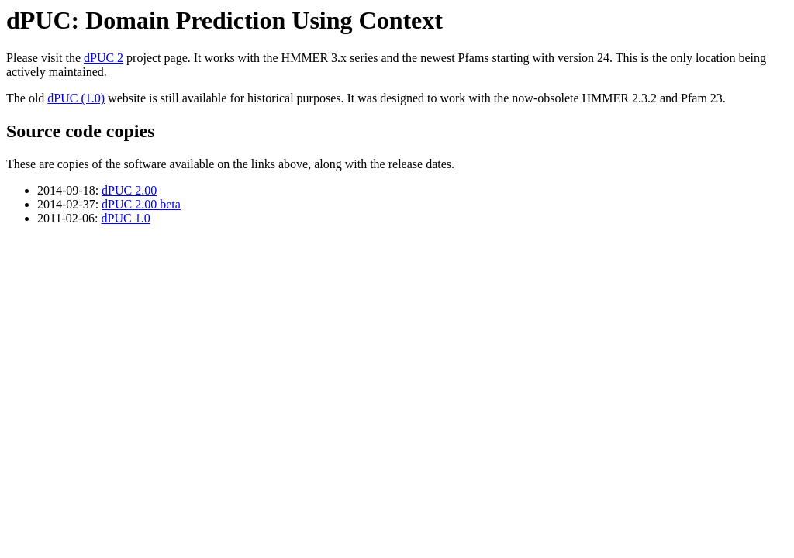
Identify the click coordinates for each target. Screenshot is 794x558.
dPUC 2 (103, 57)
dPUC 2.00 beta (141, 204)
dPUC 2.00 (129, 190)
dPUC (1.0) (76, 98)
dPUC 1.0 (126, 218)
